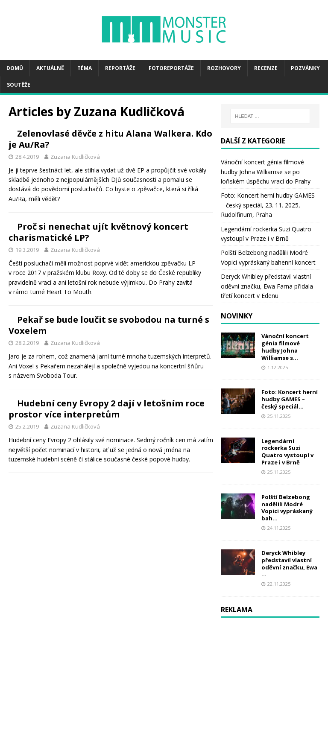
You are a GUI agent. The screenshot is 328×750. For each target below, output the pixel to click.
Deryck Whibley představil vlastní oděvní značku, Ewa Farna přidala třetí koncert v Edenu (267, 286)
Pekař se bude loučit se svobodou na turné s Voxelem (164, 429)
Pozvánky (305, 68)
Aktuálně (50, 68)
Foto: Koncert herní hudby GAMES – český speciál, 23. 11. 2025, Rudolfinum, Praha (268, 205)
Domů (14, 68)
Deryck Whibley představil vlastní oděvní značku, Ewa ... (289, 563)
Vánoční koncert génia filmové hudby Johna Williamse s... (285, 347)
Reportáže (120, 68)
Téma (84, 68)
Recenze (266, 68)
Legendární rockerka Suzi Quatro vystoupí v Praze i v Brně (287, 452)
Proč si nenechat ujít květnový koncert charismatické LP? (163, 287)
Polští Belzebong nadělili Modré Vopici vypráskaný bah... (287, 507)
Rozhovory (224, 68)
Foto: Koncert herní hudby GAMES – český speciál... (289, 399)
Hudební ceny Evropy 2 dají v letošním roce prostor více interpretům (164, 558)
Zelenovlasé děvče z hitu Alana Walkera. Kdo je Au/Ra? (161, 144)
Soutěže (18, 84)
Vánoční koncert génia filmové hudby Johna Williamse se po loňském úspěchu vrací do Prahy (265, 171)
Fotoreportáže (171, 68)
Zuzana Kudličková (184, 168)
